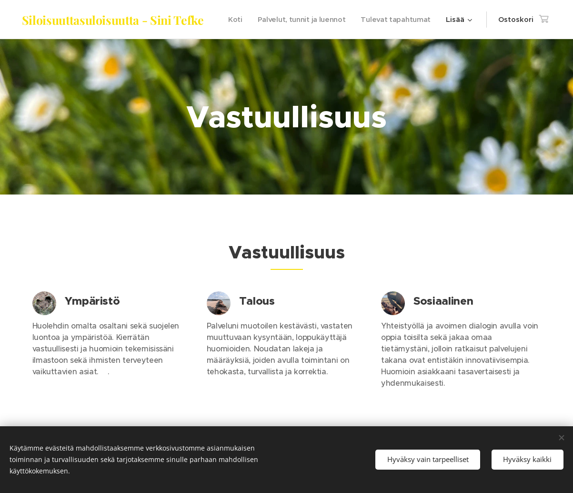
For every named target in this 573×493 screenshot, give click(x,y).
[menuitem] (318, 19)
